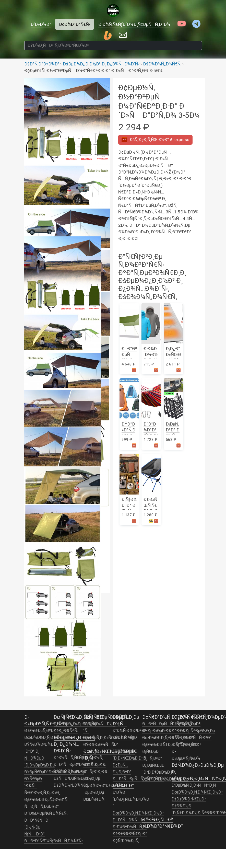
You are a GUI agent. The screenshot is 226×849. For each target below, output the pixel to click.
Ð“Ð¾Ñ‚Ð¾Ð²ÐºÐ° (70, 771)
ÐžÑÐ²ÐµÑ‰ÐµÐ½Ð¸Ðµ (77, 778)
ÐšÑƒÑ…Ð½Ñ (121, 720)
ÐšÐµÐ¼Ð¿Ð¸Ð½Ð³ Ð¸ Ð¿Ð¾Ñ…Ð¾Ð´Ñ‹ (101, 63)
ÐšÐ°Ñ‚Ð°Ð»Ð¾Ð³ (41, 63)
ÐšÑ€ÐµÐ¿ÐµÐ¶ (186, 724)
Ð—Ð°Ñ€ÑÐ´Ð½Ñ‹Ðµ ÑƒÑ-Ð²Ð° (36, 827)
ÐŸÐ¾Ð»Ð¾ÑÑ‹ (99, 744)
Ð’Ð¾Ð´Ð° (123, 785)
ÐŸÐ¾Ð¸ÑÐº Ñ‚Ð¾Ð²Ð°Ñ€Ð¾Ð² (162, 823)
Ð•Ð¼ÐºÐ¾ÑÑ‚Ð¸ (130, 827)
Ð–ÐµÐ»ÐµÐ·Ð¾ (157, 731)
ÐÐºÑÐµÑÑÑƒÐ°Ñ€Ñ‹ (138, 779)
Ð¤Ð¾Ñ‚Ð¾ (94, 799)
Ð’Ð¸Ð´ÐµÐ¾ (94, 765)
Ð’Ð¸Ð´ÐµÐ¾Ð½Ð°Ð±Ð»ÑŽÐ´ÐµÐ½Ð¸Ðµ (103, 785)
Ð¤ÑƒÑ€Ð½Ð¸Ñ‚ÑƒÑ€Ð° (79, 717)
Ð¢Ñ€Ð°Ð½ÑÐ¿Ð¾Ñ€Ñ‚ (170, 717)
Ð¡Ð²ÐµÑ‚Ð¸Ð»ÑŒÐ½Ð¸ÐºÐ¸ (108, 738)
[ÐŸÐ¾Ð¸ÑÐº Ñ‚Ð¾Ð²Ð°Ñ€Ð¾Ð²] (113, 45)
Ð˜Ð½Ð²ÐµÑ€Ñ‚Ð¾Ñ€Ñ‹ (46, 813)
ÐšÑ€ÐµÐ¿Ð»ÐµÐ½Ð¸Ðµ (75, 724)
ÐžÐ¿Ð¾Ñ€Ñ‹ (66, 731)
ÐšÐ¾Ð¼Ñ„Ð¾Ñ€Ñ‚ (162, 63)
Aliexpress (155, 139)
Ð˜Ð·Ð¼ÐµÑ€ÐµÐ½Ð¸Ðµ (193, 731)
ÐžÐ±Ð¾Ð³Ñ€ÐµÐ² (130, 834)
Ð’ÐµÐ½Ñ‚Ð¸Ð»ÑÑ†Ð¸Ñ (195, 785)
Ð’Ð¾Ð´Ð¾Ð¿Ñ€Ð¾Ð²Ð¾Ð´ (131, 799)
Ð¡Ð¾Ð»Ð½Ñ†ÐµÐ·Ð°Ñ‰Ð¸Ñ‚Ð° (170, 744)
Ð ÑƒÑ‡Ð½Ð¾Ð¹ (186, 744)
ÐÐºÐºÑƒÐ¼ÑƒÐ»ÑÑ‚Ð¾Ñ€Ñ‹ (53, 841)
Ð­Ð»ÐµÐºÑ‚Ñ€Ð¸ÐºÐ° (46, 720)
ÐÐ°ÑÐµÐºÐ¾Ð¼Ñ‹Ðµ (77, 764)
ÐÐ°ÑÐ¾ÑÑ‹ (129, 820)
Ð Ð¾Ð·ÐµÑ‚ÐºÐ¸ (39, 730)
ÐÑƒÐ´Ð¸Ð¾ (95, 772)
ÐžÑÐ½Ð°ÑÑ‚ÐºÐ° (191, 738)
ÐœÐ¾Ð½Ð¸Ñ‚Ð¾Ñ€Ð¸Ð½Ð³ (49, 737)
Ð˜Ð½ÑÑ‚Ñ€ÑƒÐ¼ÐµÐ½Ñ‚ (78, 757)
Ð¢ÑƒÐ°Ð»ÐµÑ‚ (126, 841)
